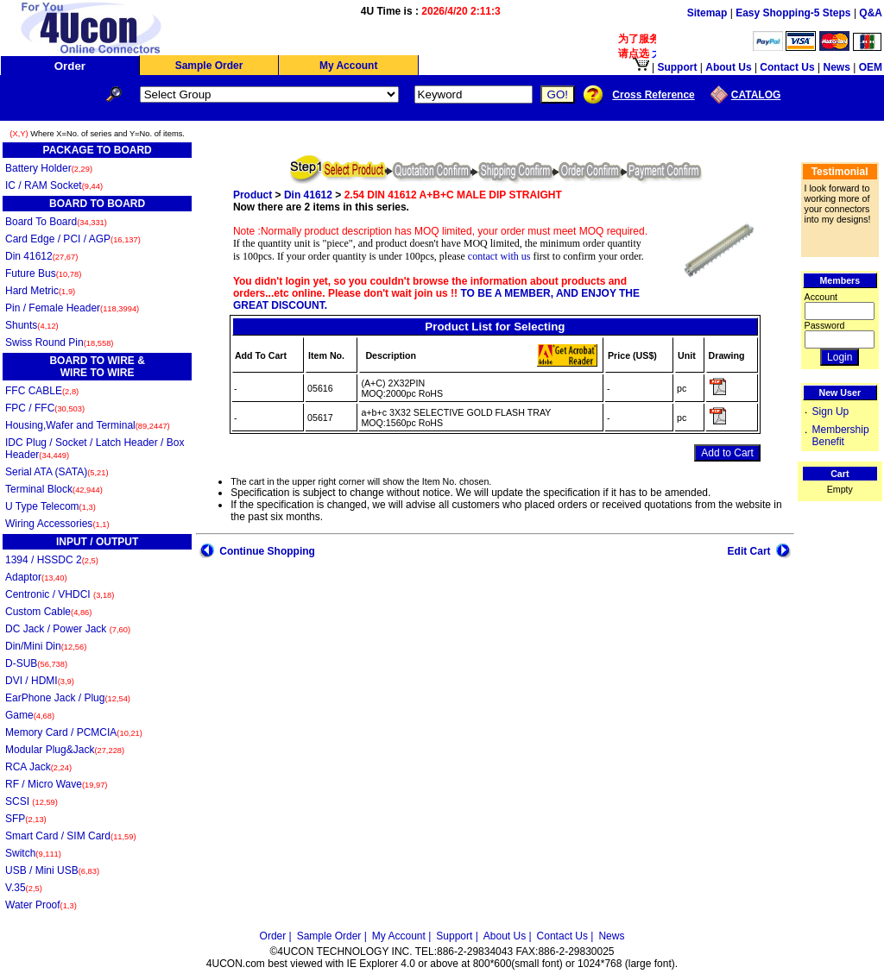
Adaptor (36, 577)
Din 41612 (41, 256)
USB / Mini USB (52, 870)
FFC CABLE (42, 391)
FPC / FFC (45, 408)
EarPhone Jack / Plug (67, 698)
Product (252, 195)
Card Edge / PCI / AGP (73, 239)
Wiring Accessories (57, 524)
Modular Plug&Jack (64, 750)
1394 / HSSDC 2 (51, 560)
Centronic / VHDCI (59, 594)
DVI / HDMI (39, 681)
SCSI (31, 801)
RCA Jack (38, 767)
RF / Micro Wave (56, 784)
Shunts (32, 325)
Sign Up (830, 411)
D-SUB (36, 663)
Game (29, 715)
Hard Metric (40, 291)
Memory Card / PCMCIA (73, 732)
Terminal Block (54, 489)
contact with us (499, 256)
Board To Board (56, 222)
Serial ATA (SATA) (57, 472)
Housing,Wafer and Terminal (87, 425)
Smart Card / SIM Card (70, 836)
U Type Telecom (50, 506)
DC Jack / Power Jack (67, 629)
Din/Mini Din (45, 646)
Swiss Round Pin (59, 342)
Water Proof (41, 905)
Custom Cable (48, 612)
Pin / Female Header (72, 308)
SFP (26, 819)
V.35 (23, 888)
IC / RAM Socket (54, 185)
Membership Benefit (840, 436)
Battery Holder (48, 168)
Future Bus (43, 273)
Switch (33, 853)
